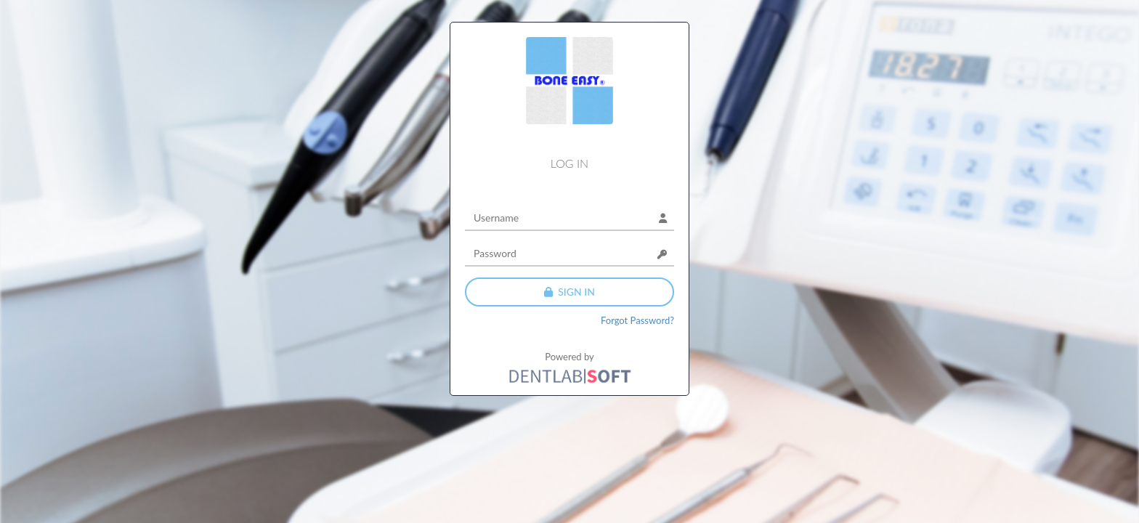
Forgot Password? (637, 320)
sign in (569, 291)
